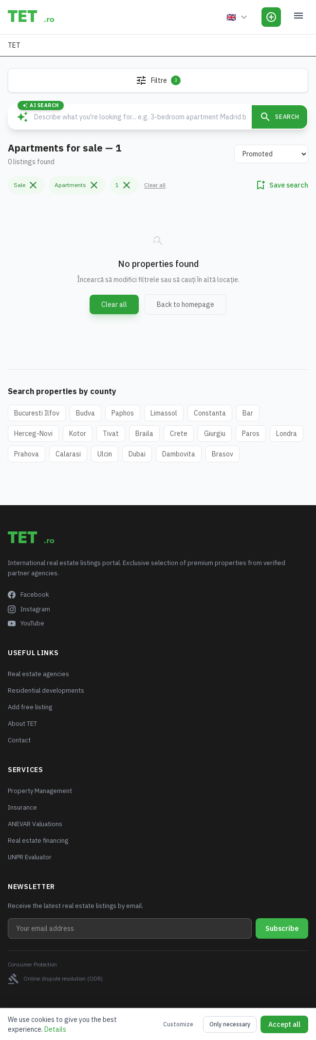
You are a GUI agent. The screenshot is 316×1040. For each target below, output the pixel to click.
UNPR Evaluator (30, 857)
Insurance (22, 807)
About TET (22, 723)
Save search (281, 185)
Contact (19, 740)
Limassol (163, 413)
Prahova (26, 454)
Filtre (158, 80)
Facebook (28, 594)
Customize (178, 1024)
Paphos (123, 413)
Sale (26, 185)
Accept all (284, 1024)
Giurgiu (214, 433)
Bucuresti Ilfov (36, 413)
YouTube (26, 623)
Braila (144, 433)
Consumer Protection (32, 964)
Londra (286, 433)
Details (55, 1029)
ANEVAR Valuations (35, 824)
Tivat (111, 433)
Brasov (222, 454)
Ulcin (104, 454)
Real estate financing (38, 840)
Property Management (40, 791)
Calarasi (68, 454)
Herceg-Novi (33, 433)
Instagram (29, 609)
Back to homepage (185, 304)
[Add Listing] (271, 17)
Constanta (210, 413)
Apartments (77, 185)
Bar (247, 413)
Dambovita (178, 454)
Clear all (155, 185)
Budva (85, 413)
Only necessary (229, 1024)
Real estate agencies (38, 674)
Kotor (77, 433)
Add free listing (30, 707)
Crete (178, 433)
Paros (251, 433)
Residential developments (46, 690)
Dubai (137, 454)
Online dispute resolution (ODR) (55, 978)
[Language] (238, 17)
